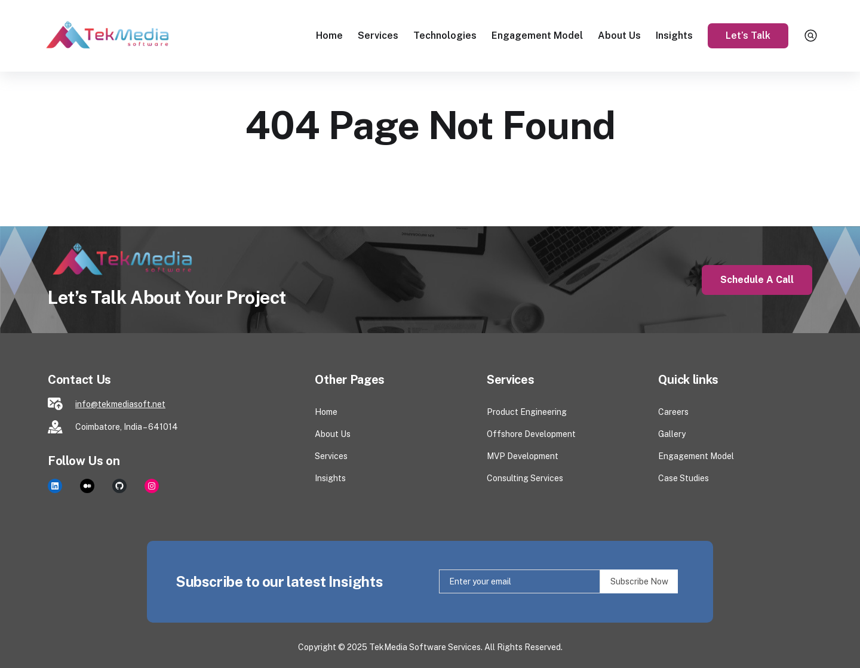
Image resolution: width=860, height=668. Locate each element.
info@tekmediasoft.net (120, 404)
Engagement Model (537, 35)
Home (329, 35)
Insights (674, 35)
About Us (619, 35)
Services (378, 35)
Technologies (445, 35)
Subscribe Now (639, 581)
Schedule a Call (757, 279)
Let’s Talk (748, 35)
